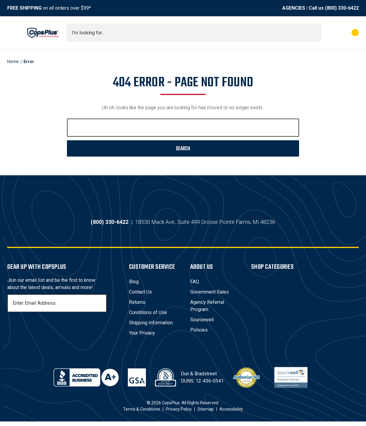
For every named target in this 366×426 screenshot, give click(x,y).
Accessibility (231, 413)
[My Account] (328, 32)
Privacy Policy (179, 413)
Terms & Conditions (141, 413)
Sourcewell (202, 324)
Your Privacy (142, 337)
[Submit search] (314, 33)
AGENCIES (293, 8)
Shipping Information (151, 327)
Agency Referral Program (207, 310)
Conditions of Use (148, 317)
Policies (199, 334)
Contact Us (140, 296)
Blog (134, 286)
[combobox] (193, 33)
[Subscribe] (101, 308)
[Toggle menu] (12, 32)
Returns (137, 307)
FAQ (194, 286)
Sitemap (205, 413)
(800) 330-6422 (342, 8)
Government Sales (209, 296)
